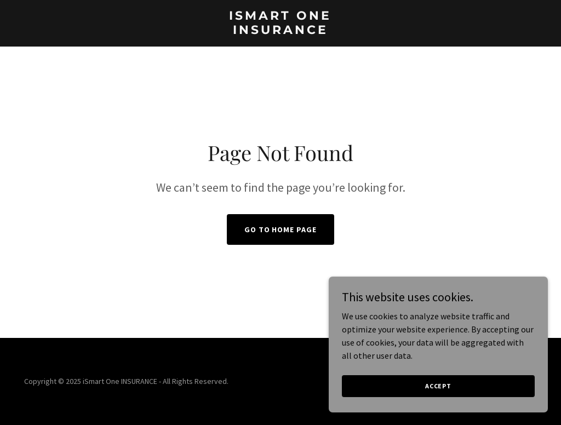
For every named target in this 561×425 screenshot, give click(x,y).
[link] (280, 30)
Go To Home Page (280, 229)
